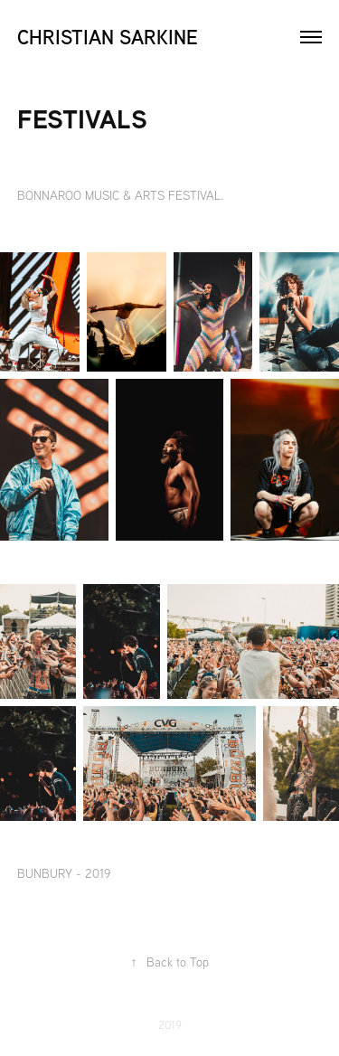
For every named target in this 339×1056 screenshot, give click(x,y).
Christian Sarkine (107, 37)
